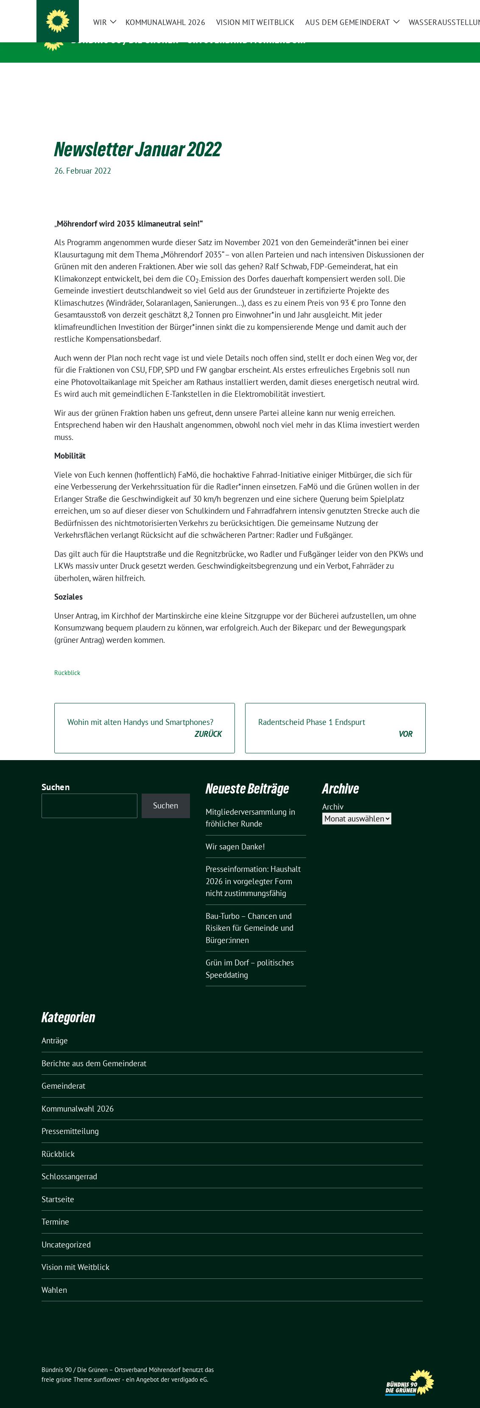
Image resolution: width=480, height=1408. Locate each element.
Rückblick (67, 660)
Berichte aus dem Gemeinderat (94, 1050)
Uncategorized (66, 1231)
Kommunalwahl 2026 (78, 1095)
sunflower (107, 1366)
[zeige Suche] (423, 8)
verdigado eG (189, 1366)
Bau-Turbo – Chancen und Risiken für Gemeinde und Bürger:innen (249, 915)
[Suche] (411, 8)
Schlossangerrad (69, 1163)
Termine (55, 1208)
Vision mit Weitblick (75, 1254)
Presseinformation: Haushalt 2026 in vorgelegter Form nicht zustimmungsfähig (253, 868)
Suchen (56, 774)
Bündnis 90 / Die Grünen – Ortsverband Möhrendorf (190, 39)
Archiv (332, 793)
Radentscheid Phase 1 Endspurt (335, 715)
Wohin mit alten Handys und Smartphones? (144, 715)
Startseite (58, 1186)
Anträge (55, 1027)
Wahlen (54, 1277)
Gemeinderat (63, 1073)
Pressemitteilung (70, 1118)
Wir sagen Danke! (235, 833)
